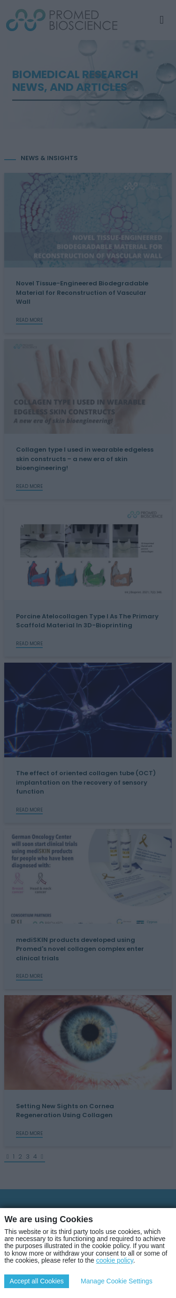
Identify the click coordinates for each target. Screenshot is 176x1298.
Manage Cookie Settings (117, 1281)
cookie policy (114, 1260)
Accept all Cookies (37, 1281)
